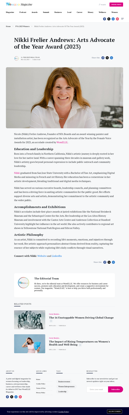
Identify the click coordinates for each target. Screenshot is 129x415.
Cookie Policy (63, 411)
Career (79, 12)
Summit (46, 12)
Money (90, 12)
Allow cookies (114, 411)
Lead (69, 12)
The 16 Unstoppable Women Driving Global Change (81, 317)
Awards (35, 12)
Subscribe (115, 389)
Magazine (10, 12)
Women (114, 12)
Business (58, 12)
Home (8, 26)
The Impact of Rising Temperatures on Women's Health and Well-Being (79, 343)
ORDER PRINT (116, 4)
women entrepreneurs (66, 386)
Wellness (102, 12)
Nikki (17, 172)
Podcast (23, 12)
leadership (62, 391)
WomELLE (62, 142)
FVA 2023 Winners (22, 26)
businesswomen (64, 381)
